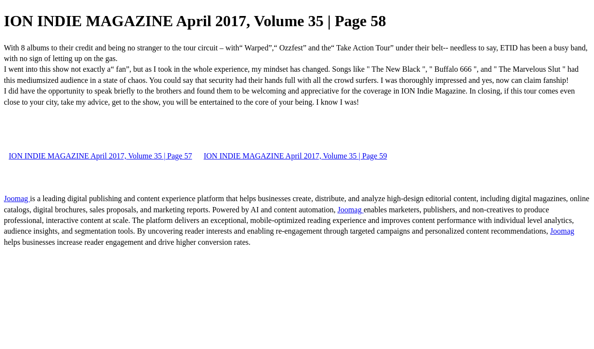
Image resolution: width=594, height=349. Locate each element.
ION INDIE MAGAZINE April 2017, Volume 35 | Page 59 (295, 156)
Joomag (17, 198)
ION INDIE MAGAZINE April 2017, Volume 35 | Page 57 (100, 156)
